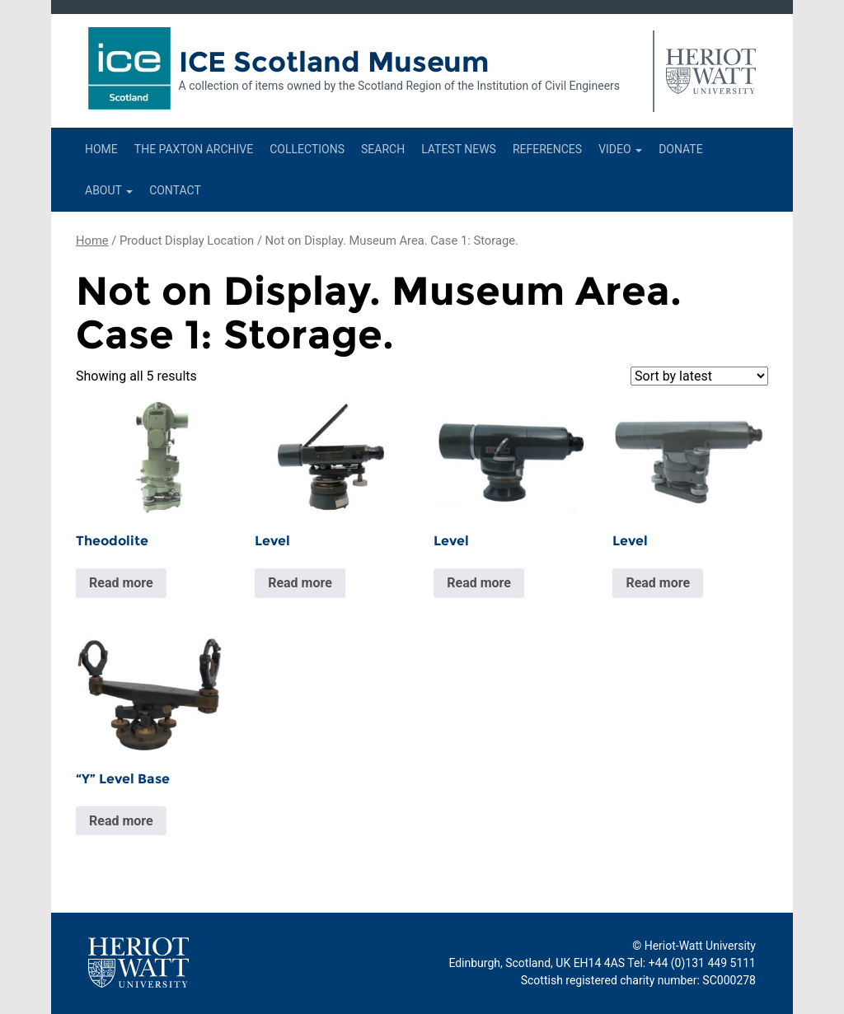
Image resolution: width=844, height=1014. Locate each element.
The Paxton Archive (193, 149)
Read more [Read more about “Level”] (300, 583)
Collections (307, 149)
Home (101, 149)
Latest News (458, 149)
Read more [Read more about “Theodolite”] (121, 583)
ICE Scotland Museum (334, 61)
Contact (175, 190)
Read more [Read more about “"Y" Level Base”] (121, 821)
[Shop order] (699, 376)
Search (383, 149)
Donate (681, 149)
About (109, 190)
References (547, 149)
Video (620, 149)
